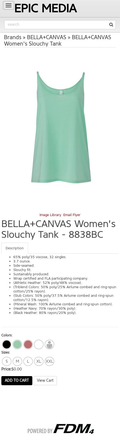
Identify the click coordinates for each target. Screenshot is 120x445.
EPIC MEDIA (45, 8)
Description (15, 248)
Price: (6, 369)
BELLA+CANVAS (46, 37)
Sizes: (5, 352)
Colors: (7, 335)
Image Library (50, 215)
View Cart (45, 380)
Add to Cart (17, 380)
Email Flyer (71, 215)
